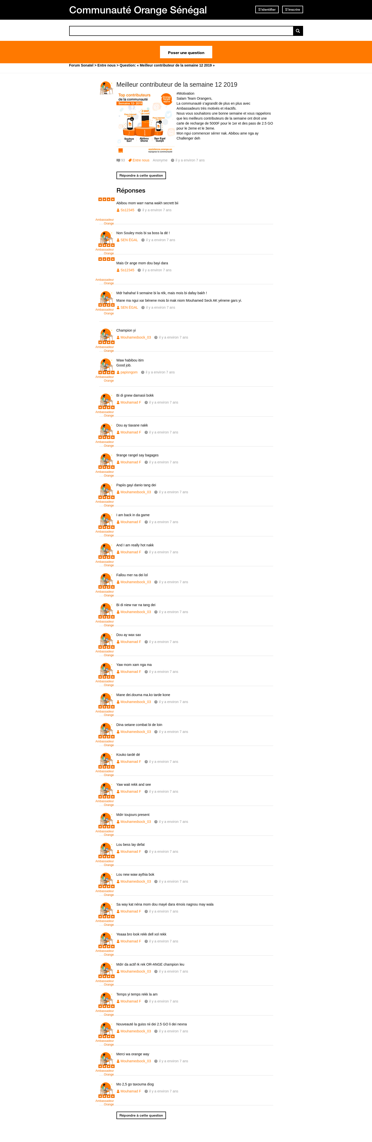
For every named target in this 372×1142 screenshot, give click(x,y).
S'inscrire (292, 9)
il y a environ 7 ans (156, 210)
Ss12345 (127, 210)
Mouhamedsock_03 (136, 337)
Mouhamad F (131, 402)
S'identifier (267, 9)
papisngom (129, 372)
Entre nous (141, 160)
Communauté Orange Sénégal (138, 9)
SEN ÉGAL (129, 240)
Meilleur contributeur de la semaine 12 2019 (176, 84)
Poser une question (186, 52)
